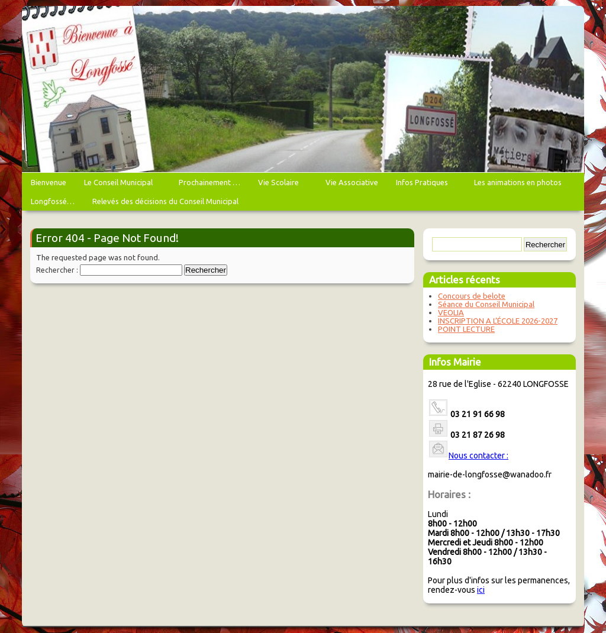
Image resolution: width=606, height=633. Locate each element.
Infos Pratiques (423, 185)
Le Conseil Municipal (120, 185)
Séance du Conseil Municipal (486, 304)
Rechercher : (57, 270)
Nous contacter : (478, 455)
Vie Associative (351, 182)
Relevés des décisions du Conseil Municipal (165, 201)
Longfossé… (53, 201)
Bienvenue (48, 182)
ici (481, 590)
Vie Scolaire (280, 185)
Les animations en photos (519, 185)
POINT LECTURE (466, 329)
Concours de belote (471, 296)
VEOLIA (451, 312)
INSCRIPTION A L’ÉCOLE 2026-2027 (497, 320)
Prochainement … (209, 182)
